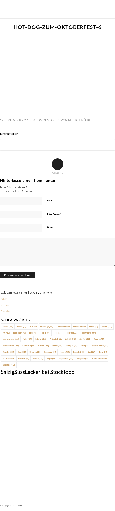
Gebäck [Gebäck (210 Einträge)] (70, 339)
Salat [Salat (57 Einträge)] (91, 351)
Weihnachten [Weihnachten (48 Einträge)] (99, 358)
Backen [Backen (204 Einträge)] (8, 326)
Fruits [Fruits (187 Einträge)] (27, 339)
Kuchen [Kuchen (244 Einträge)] (43, 345)
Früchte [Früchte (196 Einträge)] (40, 339)
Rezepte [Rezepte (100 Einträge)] (78, 351)
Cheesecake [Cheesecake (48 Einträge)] (63, 326)
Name (50, 200)
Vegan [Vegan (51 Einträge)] (51, 358)
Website (50, 227)
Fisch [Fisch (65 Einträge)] (33, 332)
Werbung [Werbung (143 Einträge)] (9, 364)
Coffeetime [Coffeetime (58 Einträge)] (79, 326)
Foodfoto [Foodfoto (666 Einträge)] (71, 332)
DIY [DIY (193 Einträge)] (6, 332)
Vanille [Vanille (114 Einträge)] (38, 358)
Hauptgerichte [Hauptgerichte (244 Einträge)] (11, 345)
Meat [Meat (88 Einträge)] (84, 345)
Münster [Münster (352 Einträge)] (8, 351)
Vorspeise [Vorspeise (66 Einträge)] (82, 358)
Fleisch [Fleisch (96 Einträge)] (45, 332)
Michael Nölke (79, 120)
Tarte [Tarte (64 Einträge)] (103, 351)
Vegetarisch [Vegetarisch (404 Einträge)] (66, 358)
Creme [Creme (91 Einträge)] (93, 326)
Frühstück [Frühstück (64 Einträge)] (56, 339)
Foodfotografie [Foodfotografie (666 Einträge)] (11, 339)
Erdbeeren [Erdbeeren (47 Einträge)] (19, 332)
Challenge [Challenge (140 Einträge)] (46, 326)
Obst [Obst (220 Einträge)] (22, 351)
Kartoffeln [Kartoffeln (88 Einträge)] (28, 345)
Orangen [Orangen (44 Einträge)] (34, 351)
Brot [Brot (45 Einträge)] (33, 326)
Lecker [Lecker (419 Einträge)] (57, 345)
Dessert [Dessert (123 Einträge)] (107, 326)
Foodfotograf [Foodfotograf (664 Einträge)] (88, 332)
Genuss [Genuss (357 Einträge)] (99, 339)
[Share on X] (57, 144)
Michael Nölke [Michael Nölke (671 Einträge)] (100, 345)
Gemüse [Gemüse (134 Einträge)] (84, 339)
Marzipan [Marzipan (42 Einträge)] (71, 345)
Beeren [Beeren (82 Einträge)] (21, 326)
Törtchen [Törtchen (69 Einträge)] (23, 358)
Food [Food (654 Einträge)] (58, 332)
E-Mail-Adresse (54, 213)
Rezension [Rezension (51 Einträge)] (50, 351)
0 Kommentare (44, 120)
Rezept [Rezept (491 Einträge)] (65, 351)
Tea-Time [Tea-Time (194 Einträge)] (8, 358)
